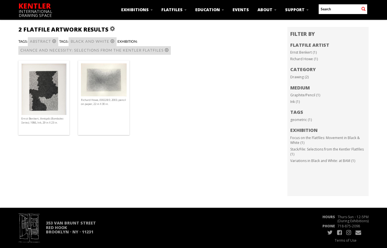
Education (209, 9)
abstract (43, 41)
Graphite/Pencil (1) (305, 95)
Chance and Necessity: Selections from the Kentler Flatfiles (94, 50)
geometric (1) (301, 119)
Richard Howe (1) (304, 58)
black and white (93, 41)
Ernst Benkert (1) (303, 52)
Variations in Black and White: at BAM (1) (322, 160)
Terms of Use (346, 240)
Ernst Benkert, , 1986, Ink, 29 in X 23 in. (42, 120)
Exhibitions (137, 9)
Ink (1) (295, 101)
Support (297, 9)
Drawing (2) (299, 77)
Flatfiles (174, 9)
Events (241, 9)
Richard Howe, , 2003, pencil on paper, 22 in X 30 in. (103, 102)
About (267, 9)
